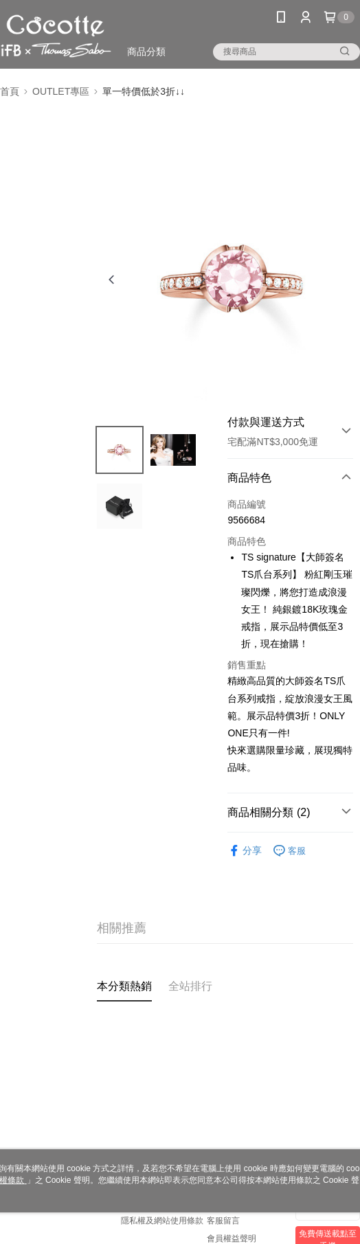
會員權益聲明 (231, 1238)
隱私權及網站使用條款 (162, 1220)
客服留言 (223, 1220)
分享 (244, 851)
